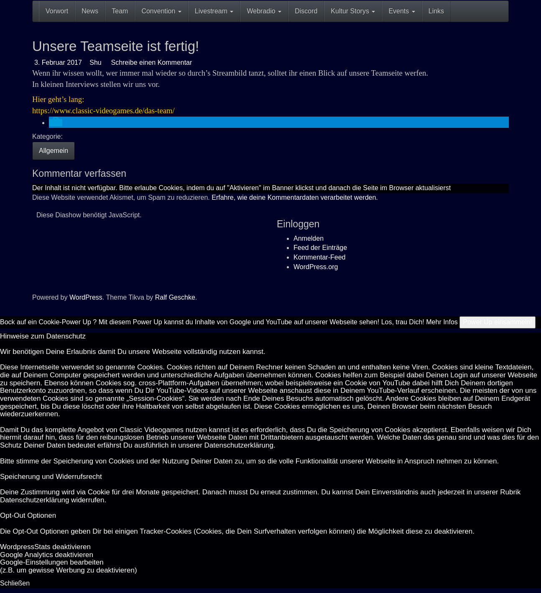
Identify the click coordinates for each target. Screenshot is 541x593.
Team (120, 11)
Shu (95, 62)
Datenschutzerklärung (238, 445)
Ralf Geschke (175, 297)
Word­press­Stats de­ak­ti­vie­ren (45, 547)
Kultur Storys (353, 11)
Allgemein (53, 150)
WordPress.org (315, 266)
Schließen (15, 583)
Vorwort (57, 11)
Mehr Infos (442, 322)
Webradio (264, 11)
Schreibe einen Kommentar (150, 62)
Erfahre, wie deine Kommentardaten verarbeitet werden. (295, 197)
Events (401, 11)
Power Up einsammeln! (497, 322)
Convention (161, 11)
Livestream (214, 11)
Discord (306, 11)
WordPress (85, 297)
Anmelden (308, 238)
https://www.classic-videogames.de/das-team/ (103, 110)
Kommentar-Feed (319, 257)
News (90, 11)
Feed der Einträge (320, 247)
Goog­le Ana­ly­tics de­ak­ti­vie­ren (46, 555)
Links (436, 11)
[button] (55, 122)
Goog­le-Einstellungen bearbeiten (52, 562)
